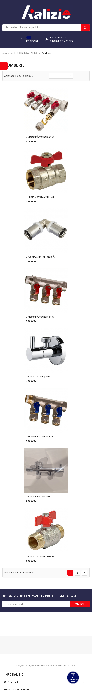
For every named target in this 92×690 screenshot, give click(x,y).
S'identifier (56, 40)
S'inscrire (68, 40)
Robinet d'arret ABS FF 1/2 (40, 195)
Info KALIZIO (13, 669)
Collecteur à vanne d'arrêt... (40, 136)
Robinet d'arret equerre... (39, 373)
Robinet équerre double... (39, 492)
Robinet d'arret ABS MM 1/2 (40, 551)
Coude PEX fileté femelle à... (41, 255)
